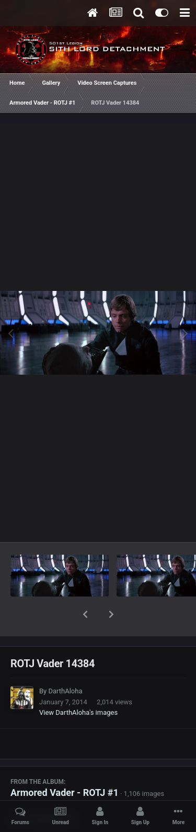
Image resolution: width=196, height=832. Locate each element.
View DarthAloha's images (78, 685)
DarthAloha (65, 664)
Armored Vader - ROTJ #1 (64, 765)
